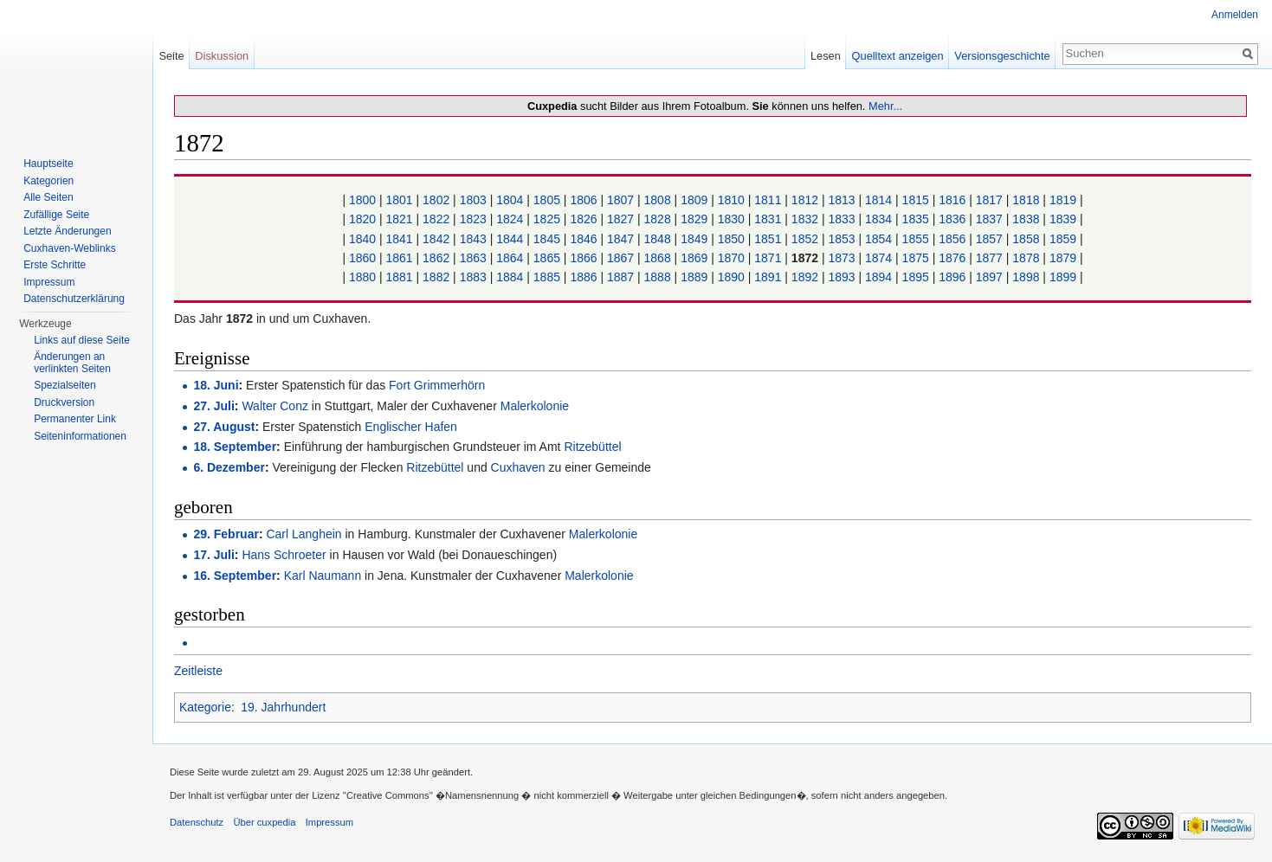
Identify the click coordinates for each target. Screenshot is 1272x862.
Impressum (48, 282)
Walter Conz (275, 406)
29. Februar (225, 534)
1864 (509, 258)
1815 (915, 200)
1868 (657, 258)
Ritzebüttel (592, 447)
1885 (546, 277)
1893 (841, 277)
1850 (731, 239)
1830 (731, 219)
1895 (915, 277)
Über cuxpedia (264, 822)
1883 (473, 277)
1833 (841, 219)
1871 (767, 258)
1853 (841, 239)
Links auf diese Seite (82, 340)
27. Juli (213, 406)
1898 (1025, 277)
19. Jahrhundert (283, 707)
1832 (804, 219)
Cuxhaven (518, 467)
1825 (546, 219)
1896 (952, 277)
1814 (878, 200)
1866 (583, 258)
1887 (620, 277)
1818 (1025, 200)
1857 (989, 239)
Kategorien (48, 181)
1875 (915, 258)
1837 (989, 219)
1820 (362, 219)
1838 (1025, 219)
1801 (399, 200)
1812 (804, 200)
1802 (436, 200)
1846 (583, 239)
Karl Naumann (323, 575)
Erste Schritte (54, 265)
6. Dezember (228, 467)
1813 (841, 200)
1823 (473, 219)
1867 (620, 258)
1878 (1025, 258)
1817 (989, 200)
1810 (731, 200)
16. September (234, 575)
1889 (694, 277)
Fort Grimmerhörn (437, 385)
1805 (546, 200)
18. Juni (215, 385)
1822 (436, 219)
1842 (436, 239)
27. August (224, 427)
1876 (952, 258)
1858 (1025, 239)
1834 (878, 219)
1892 (804, 277)
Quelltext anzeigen (898, 55)
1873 (841, 258)
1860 (362, 258)
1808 (657, 200)
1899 (1062, 277)
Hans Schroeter (284, 555)
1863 (473, 258)
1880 (362, 277)
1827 (620, 219)
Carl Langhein (303, 534)
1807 (620, 200)
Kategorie (205, 707)
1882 (436, 277)
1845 (546, 239)
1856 (952, 239)
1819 (1062, 200)
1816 (952, 200)
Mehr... (885, 106)
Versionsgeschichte (1001, 55)
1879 (1062, 258)
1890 (731, 277)
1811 (767, 200)
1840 (362, 239)
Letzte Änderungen (67, 231)
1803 (473, 200)
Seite (171, 55)
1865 (546, 258)
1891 (767, 277)
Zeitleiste (198, 671)
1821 (399, 219)
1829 (694, 219)
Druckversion (64, 402)
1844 (509, 239)
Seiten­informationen (80, 436)
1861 (399, 258)
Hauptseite (48, 164)
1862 (436, 258)
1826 (583, 219)
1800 (362, 200)
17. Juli (213, 555)
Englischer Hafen (411, 427)
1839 (1062, 219)
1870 (731, 258)
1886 (583, 277)
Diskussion (222, 55)
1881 (399, 277)
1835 (915, 219)
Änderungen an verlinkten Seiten (72, 363)
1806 (583, 200)
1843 (473, 239)
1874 (878, 258)
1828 (657, 219)
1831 (767, 219)
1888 (657, 277)
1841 (399, 239)
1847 (620, 239)
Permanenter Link (75, 419)
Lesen (825, 55)
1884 (509, 277)
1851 (767, 239)
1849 (694, 239)
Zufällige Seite (56, 215)
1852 (804, 239)
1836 (952, 219)
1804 (509, 200)
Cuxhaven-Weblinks (69, 248)
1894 (878, 277)
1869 (694, 258)
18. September (234, 447)
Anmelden (1234, 15)
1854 (878, 239)
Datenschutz (196, 822)
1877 (989, 258)
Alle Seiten (48, 197)
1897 (989, 277)
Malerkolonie (534, 406)
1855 (915, 239)
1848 (657, 239)
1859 (1062, 239)
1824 (509, 219)
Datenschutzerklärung (74, 299)
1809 (694, 200)
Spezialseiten (64, 385)
